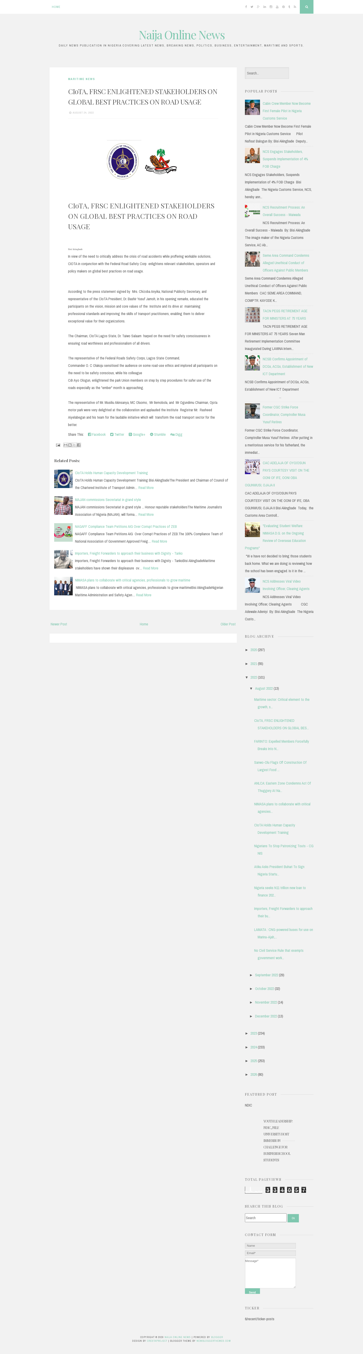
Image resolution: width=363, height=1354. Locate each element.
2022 (253, 677)
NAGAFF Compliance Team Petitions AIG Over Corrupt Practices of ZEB (126, 526)
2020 (253, 649)
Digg (176, 434)
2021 (253, 663)
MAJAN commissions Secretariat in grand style (108, 499)
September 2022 (266, 974)
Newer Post (59, 624)
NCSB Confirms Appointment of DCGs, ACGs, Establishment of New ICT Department (288, 366)
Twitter (117, 434)
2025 (253, 1060)
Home (56, 7)
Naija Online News (182, 34)
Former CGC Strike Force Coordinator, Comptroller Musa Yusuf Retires (284, 414)
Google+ (137, 434)
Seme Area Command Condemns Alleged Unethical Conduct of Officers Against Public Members (286, 263)
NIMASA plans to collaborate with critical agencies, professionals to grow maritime (132, 580)
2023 (253, 1033)
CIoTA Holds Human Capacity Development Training (111, 472)
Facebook (97, 434)
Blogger (217, 1337)
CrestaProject (157, 1340)
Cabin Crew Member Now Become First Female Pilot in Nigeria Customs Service (287, 111)
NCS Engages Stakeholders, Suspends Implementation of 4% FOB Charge (285, 159)
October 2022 (264, 988)
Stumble (158, 434)
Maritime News (81, 79)
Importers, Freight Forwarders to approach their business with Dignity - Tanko (129, 553)
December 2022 (266, 1016)
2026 (253, 1074)
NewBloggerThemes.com (214, 1340)
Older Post (228, 624)
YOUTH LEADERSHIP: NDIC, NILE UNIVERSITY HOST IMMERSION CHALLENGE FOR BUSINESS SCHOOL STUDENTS (278, 1140)
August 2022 (264, 688)
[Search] (266, 1217)
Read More (146, 487)
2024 (253, 1047)
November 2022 (266, 1002)
